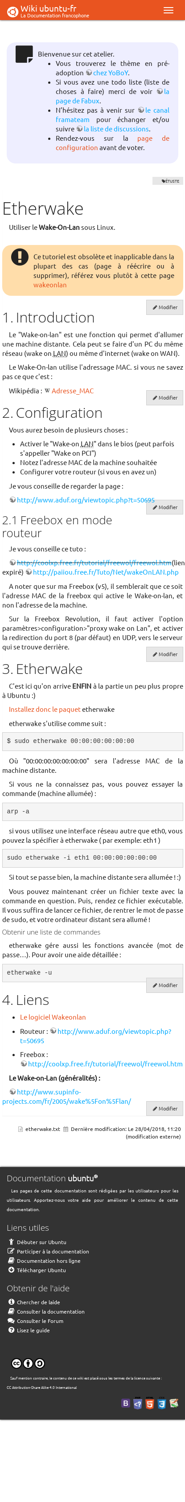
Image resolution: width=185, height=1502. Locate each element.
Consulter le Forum (35, 1320)
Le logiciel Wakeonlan (53, 1016)
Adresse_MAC (73, 390)
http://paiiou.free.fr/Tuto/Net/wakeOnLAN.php (106, 571)
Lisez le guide (28, 1330)
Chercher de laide (33, 1302)
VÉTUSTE (167, 181)
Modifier (168, 306)
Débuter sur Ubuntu (36, 1241)
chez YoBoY (110, 72)
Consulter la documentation (46, 1311)
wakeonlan (50, 284)
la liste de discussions (116, 128)
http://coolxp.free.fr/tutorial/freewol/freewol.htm (94, 562)
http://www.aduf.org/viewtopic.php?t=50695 (86, 499)
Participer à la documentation (48, 1251)
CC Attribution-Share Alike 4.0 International (42, 1387)
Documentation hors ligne (44, 1260)
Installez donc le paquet (45, 709)
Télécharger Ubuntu (36, 1269)
